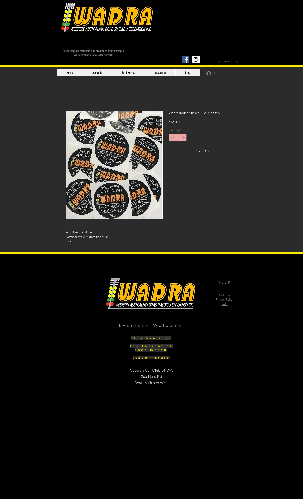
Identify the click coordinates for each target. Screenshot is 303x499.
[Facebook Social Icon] (185, 59)
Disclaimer (225, 295)
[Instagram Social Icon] (196, 59)
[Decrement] (171, 137)
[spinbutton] (177, 137)
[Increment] (183, 137)
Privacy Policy (224, 299)
